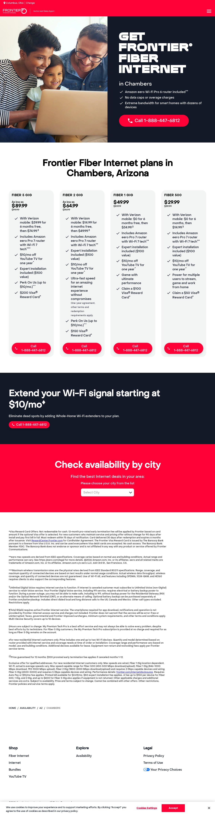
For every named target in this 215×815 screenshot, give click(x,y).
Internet (15, 763)
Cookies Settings (147, 808)
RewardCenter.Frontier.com (47, 540)
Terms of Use (153, 763)
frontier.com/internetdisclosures (134, 672)
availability (28, 708)
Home (12, 708)
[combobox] (103, 492)
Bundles (15, 770)
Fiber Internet (19, 756)
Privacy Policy (153, 756)
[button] (130, 492)
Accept (173, 808)
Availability (84, 756)
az (41, 708)
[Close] (209, 808)
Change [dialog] (30, 2)
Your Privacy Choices (162, 770)
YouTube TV (17, 776)
